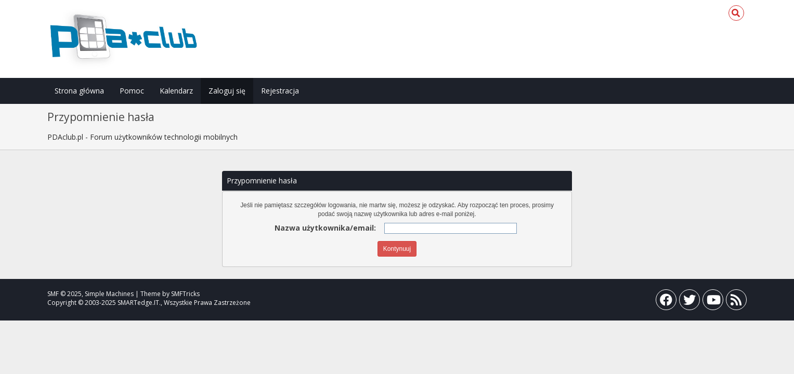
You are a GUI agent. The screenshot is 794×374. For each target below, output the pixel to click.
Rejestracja (280, 91)
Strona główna (79, 91)
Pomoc (132, 91)
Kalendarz (176, 91)
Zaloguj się (227, 91)
